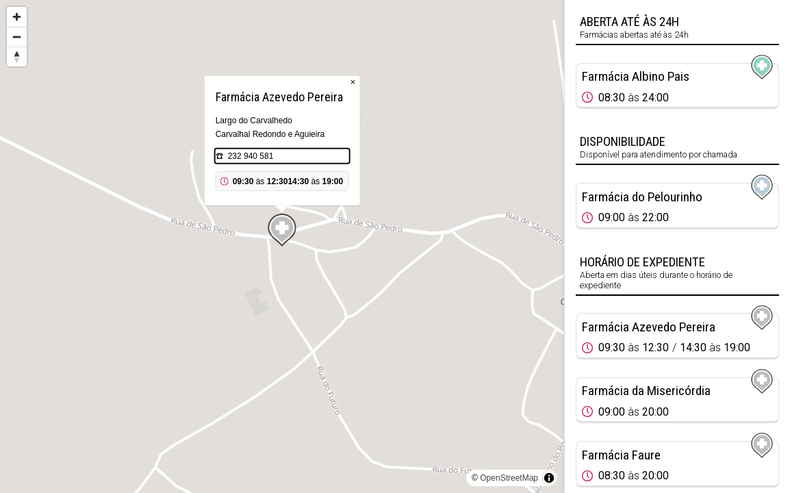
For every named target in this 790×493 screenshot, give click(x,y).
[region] (282, 246)
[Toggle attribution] (549, 478)
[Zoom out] (17, 37)
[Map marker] (282, 230)
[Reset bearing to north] (17, 56)
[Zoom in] (17, 17)
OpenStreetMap (509, 478)
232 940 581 (251, 156)
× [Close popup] (353, 82)
